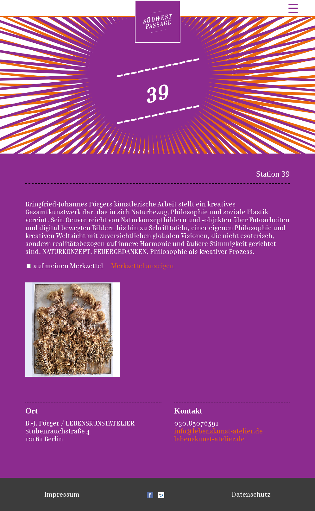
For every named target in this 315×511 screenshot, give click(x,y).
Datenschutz (251, 494)
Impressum (61, 494)
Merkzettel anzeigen (142, 266)
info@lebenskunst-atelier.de (218, 431)
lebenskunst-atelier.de (209, 439)
